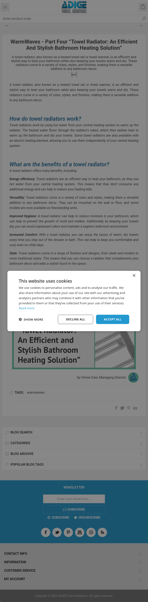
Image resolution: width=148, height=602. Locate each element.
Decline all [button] (75, 319)
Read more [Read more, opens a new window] (27, 308)
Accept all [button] (112, 319)
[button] (31, 319)
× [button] (133, 275)
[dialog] (74, 301)
